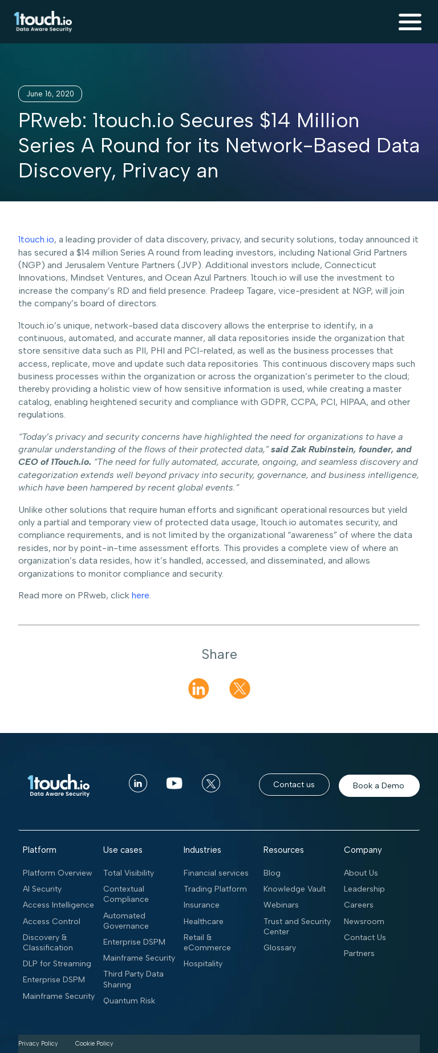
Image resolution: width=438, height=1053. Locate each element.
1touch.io (36, 239)
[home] (40, 22)
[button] (410, 22)
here (140, 595)
